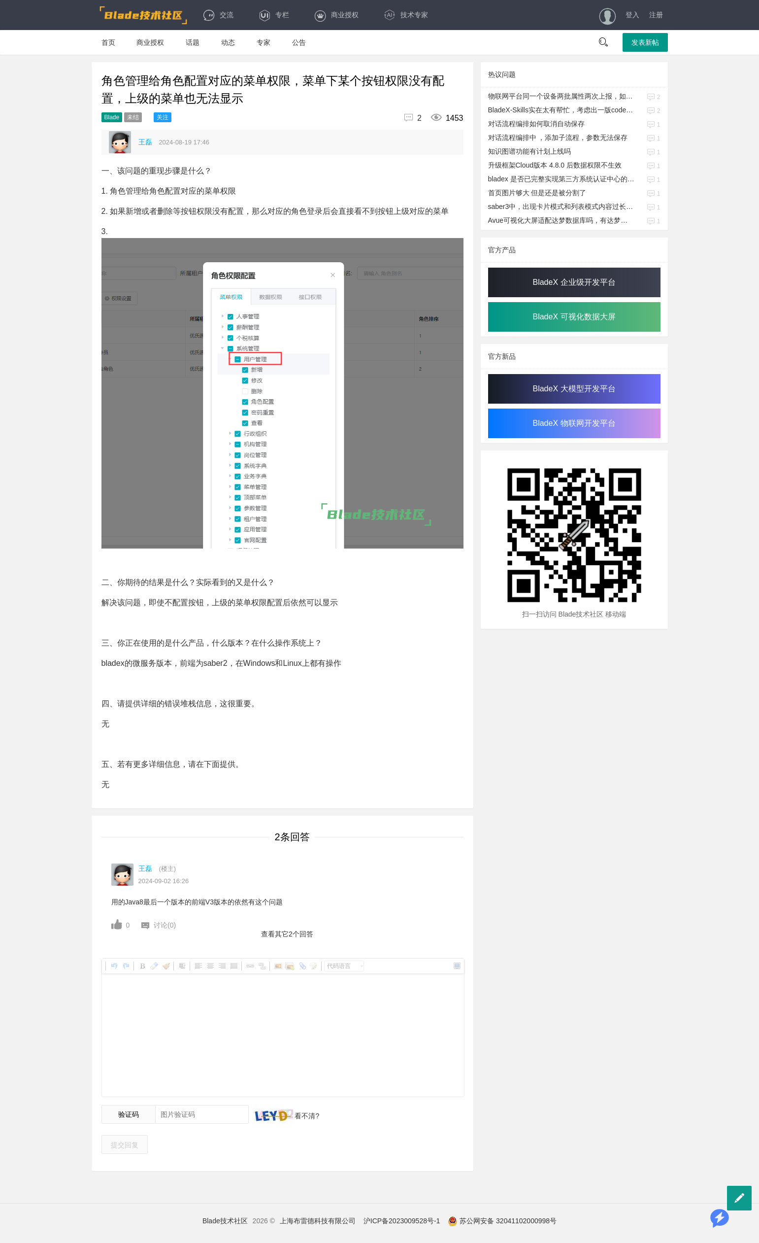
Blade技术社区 (225, 1221)
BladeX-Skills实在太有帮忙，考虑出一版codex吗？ (561, 110)
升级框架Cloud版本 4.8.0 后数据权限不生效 (555, 165)
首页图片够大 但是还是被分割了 (537, 193)
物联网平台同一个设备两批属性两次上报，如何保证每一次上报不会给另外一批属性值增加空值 (561, 96)
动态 (228, 42)
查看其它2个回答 (287, 934)
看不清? (306, 1116)
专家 (263, 42)
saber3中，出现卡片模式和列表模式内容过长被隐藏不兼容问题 (561, 206)
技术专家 (405, 15)
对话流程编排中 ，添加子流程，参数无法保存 (558, 137)
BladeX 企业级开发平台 (573, 282)
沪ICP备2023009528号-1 (401, 1221)
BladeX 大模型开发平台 (573, 388)
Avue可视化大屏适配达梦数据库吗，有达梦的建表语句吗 (561, 220)
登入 (632, 15)
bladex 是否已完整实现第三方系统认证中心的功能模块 (561, 179)
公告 (299, 42)
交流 (217, 15)
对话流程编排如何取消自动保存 (536, 124)
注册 (656, 15)
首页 (108, 42)
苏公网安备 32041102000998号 (502, 1221)
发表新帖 (645, 42)
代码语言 (339, 966)
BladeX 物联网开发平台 (573, 423)
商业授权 (336, 15)
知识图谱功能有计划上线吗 (529, 151)
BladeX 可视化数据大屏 (573, 316)
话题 (192, 42)
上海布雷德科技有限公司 (318, 1221)
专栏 (273, 15)
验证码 (128, 1114)
